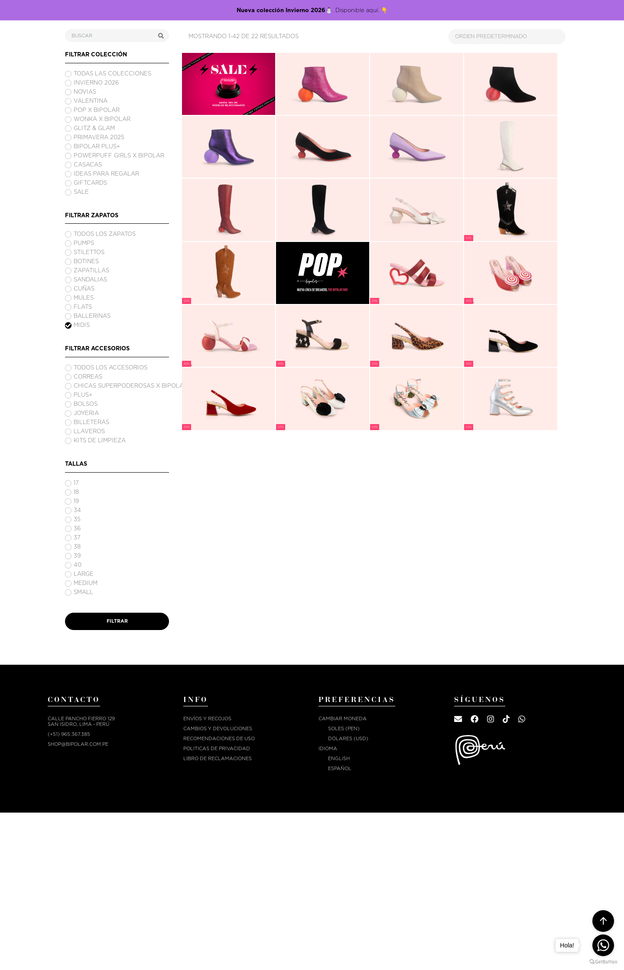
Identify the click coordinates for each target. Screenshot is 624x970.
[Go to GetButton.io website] (603, 961)
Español (339, 768)
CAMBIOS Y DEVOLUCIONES (217, 728)
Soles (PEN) (344, 728)
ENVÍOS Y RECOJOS (207, 718)
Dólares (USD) (348, 738)
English (339, 758)
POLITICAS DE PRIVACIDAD (216, 748)
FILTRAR (117, 621)
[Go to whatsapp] (603, 945)
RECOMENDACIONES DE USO (219, 738)
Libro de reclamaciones (217, 758)
